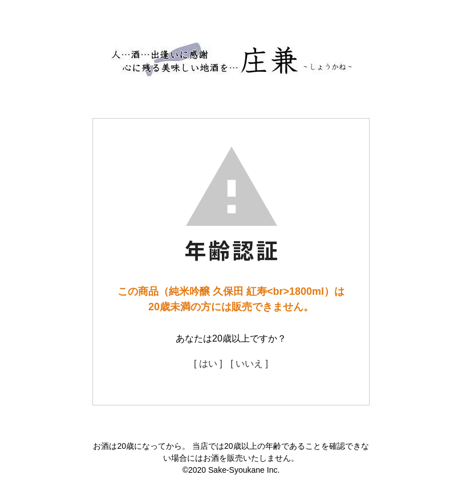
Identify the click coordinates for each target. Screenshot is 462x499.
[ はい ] (208, 363)
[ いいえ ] (249, 363)
